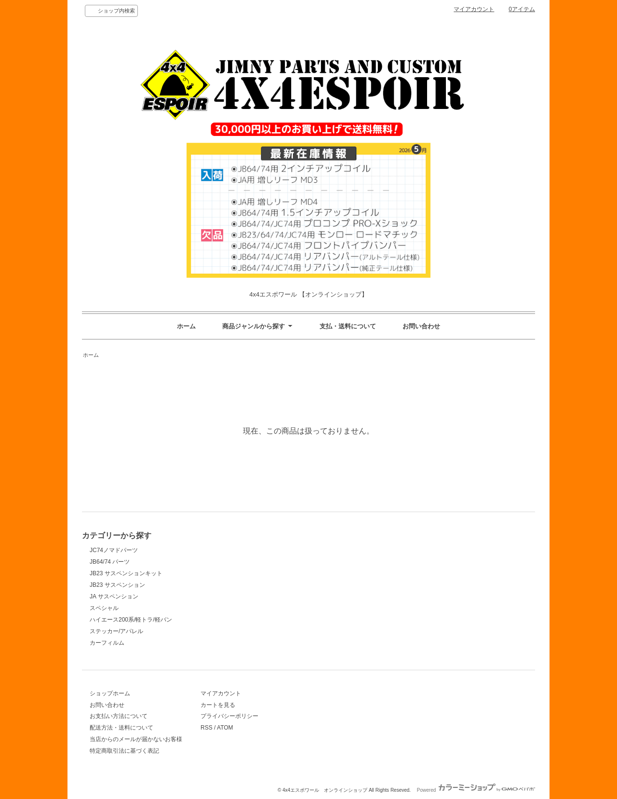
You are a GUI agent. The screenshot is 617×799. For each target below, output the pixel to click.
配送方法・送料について (121, 727)
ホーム (186, 326)
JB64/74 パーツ (110, 561)
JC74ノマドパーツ (114, 550)
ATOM (225, 727)
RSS (207, 727)
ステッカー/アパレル (116, 631)
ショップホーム (110, 693)
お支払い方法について (119, 716)
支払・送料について (348, 326)
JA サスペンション (114, 596)
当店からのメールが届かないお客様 (136, 739)
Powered (476, 790)
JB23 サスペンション (117, 585)
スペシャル (104, 608)
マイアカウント (474, 9)
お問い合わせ (421, 326)
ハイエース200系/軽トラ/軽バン (131, 619)
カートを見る (218, 705)
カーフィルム (107, 642)
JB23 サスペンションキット (126, 573)
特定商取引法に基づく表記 (124, 750)
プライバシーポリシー (229, 716)
